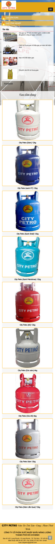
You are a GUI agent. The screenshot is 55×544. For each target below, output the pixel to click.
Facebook (8, 84)
